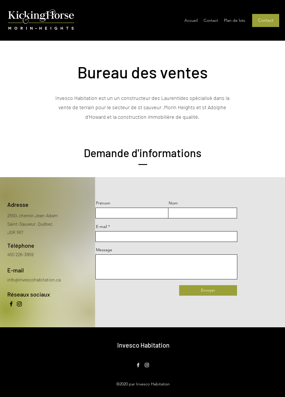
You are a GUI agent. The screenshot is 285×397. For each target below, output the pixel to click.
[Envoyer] (208, 290)
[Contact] (265, 20)
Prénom (103, 203)
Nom (173, 203)
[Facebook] (11, 304)
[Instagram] (19, 304)
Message (104, 250)
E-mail (101, 226)
